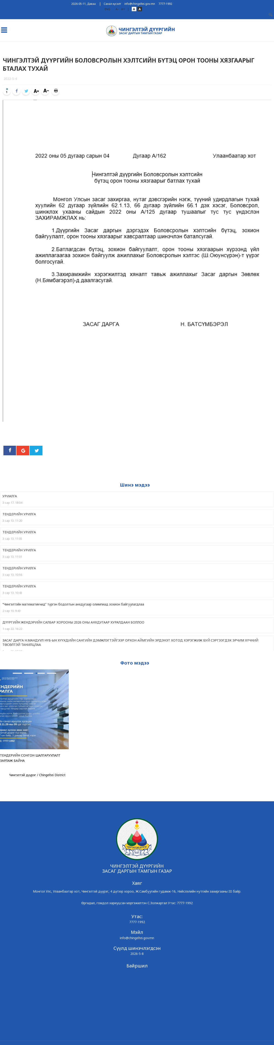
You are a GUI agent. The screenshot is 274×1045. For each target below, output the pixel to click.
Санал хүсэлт (112, 4)
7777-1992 (165, 4)
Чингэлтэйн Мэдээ (112, 46)
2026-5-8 (137, 953)
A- (117, 9)
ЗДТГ (36, 46)
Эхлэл (7, 46)
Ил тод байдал (143, 46)
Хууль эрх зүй (204, 46)
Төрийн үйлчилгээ (175, 46)
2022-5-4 (10, 78)
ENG (107, 9)
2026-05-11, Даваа (83, 4)
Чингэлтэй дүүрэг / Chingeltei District (37, 775)
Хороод (51, 46)
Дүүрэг (22, 46)
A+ (123, 9)
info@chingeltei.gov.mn (139, 4)
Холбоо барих (231, 46)
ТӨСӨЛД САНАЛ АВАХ (77, 46)
